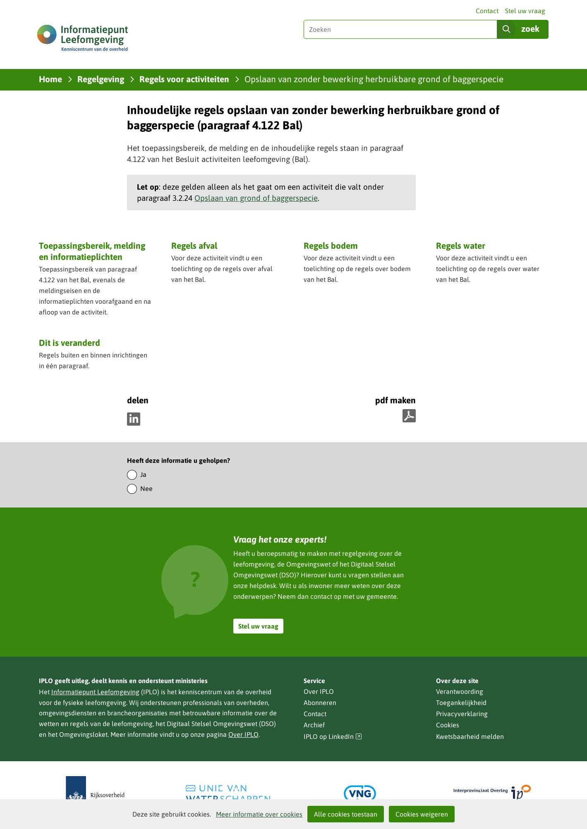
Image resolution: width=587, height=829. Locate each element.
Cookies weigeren (421, 814)
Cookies (447, 725)
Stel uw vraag (525, 10)
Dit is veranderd (69, 343)
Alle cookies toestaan (345, 814)
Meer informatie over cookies (259, 814)
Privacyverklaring (462, 713)
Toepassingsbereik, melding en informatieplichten (92, 251)
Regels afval (194, 245)
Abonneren (320, 702)
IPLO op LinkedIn (333, 737)
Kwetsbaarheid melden (470, 736)
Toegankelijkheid (461, 702)
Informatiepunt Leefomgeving (95, 692)
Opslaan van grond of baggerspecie (256, 197)
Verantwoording (459, 691)
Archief (314, 725)
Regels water (460, 245)
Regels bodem (331, 245)
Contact (487, 10)
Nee (146, 488)
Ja (143, 474)
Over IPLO (243, 734)
